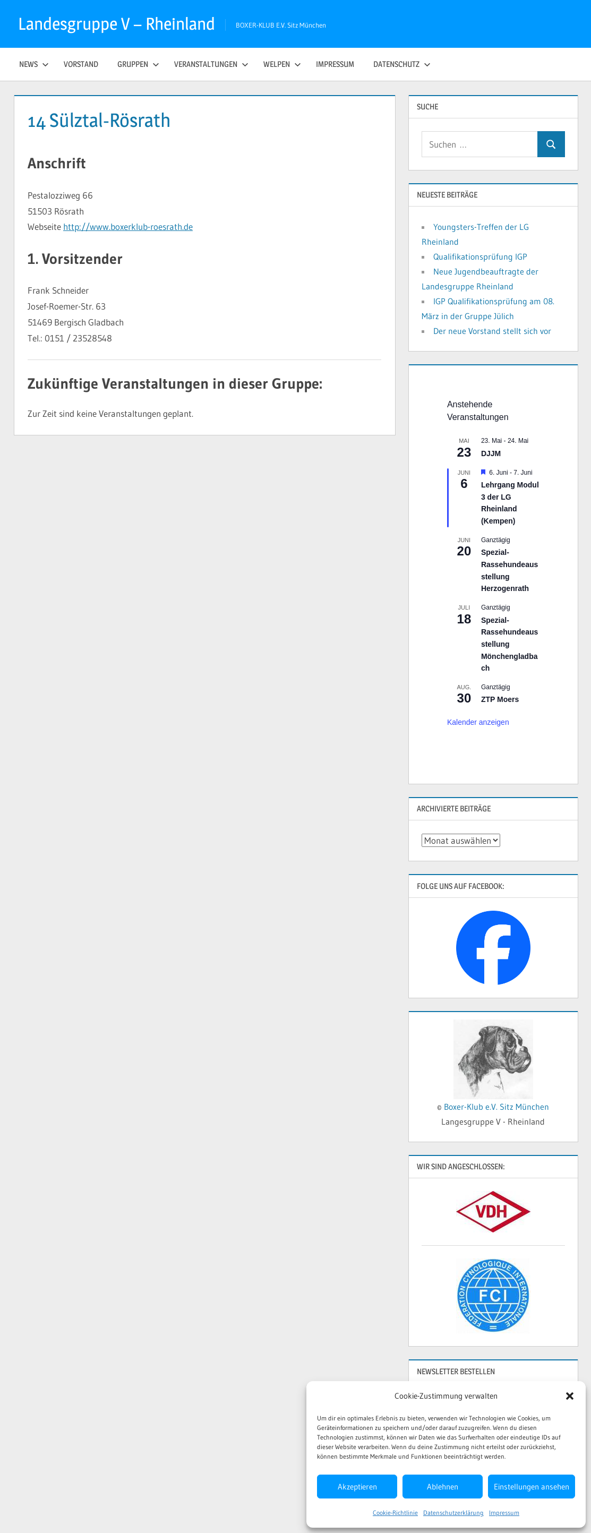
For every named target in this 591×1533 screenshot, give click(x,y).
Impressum (504, 1513)
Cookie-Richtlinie (395, 1513)
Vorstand (81, 64)
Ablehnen (442, 1486)
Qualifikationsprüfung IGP (480, 256)
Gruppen (138, 64)
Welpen (282, 64)
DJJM (491, 453)
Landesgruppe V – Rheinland (116, 23)
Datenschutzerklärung (453, 1513)
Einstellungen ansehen (531, 1486)
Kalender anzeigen (478, 722)
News (34, 64)
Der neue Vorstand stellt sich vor (492, 331)
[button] (569, 1396)
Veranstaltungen (211, 64)
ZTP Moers (500, 699)
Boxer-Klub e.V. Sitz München (496, 1106)
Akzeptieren (357, 1486)
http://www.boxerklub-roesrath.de (128, 226)
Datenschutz (402, 64)
